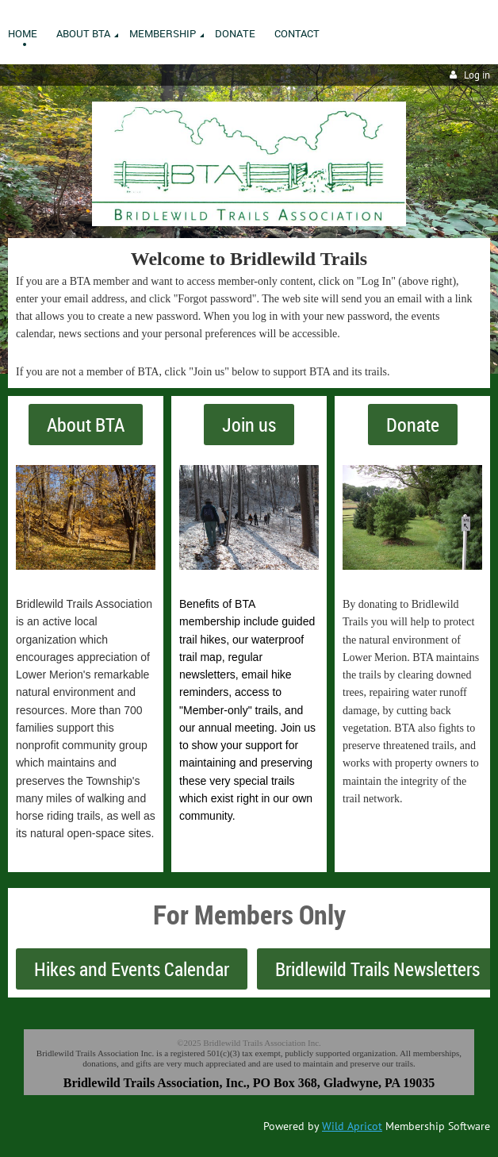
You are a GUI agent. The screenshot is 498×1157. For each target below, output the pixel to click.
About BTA (86, 424)
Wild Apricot (352, 1126)
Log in (477, 75)
